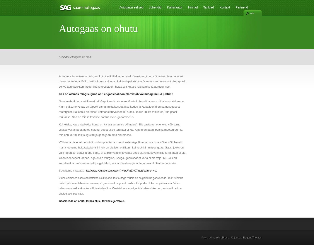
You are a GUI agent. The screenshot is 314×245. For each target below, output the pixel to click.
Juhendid (155, 7)
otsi (252, 13)
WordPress (222, 237)
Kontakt (225, 7)
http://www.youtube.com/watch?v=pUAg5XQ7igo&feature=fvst (121, 170)
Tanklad (208, 7)
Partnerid (242, 7)
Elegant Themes (252, 237)
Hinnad (193, 7)
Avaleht (63, 56)
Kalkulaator (174, 7)
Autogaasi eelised (131, 7)
